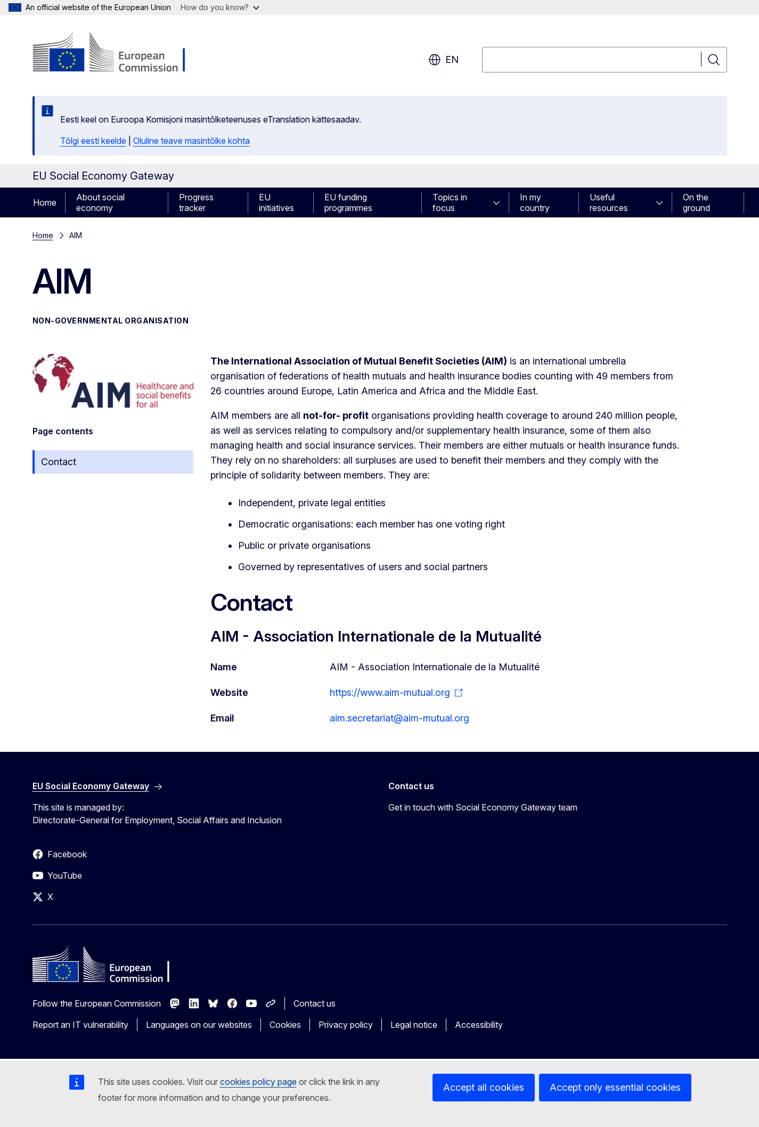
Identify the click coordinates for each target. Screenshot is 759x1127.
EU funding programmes (348, 202)
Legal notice (413, 1024)
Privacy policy (346, 1024)
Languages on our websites (199, 1024)
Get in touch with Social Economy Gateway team (482, 807)
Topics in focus (449, 202)
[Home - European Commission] (118, 53)
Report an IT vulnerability (80, 1024)
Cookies (285, 1024)
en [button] (443, 59)
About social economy (100, 202)
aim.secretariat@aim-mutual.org (399, 718)
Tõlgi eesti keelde (93, 140)
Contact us (314, 1003)
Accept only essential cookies (615, 1087)
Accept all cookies (483, 1087)
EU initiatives (276, 202)
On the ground (696, 202)
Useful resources (609, 202)
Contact (58, 461)
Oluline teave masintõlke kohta (191, 140)
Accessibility (479, 1024)
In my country (535, 202)
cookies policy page (258, 1081)
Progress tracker (196, 202)
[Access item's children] (500, 202)
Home (44, 202)
